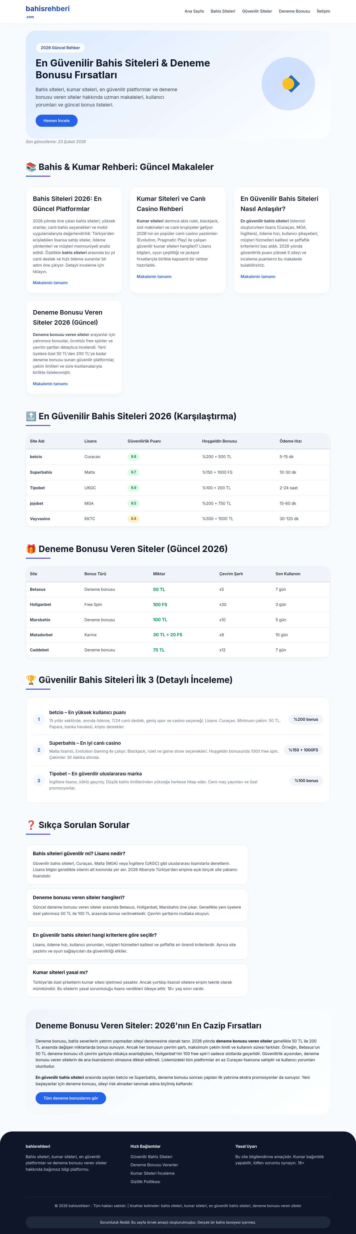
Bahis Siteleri (223, 11)
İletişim (323, 11)
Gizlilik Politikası (145, 1181)
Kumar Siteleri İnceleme (153, 1173)
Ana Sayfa (194, 11)
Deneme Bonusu (294, 11)
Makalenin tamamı (50, 282)
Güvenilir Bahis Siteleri (151, 1156)
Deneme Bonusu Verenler (154, 1164)
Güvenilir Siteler (257, 11)
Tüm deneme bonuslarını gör (71, 1098)
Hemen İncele (57, 120)
